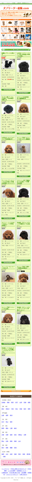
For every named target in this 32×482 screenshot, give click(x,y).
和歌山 (20, 434)
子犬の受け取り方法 (14, 472)
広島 (7, 441)
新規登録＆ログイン (25, 2)
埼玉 (16, 409)
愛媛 (11, 447)
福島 (29, 402)
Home (3, 2)
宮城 (25, 402)
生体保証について (21, 470)
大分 (7, 454)
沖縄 (4, 456)
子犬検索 (13, 2)
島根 (15, 441)
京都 (7, 434)
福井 (11, 421)
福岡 (3, 454)
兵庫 (25, 434)
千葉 (12, 409)
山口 (19, 441)
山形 (21, 402)
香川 (3, 447)
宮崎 (24, 454)
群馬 (29, 409)
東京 (3, 409)
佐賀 (11, 454)
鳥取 (11, 441)
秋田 (12, 402)
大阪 (3, 434)
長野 (7, 415)
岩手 (16, 402)
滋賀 (11, 434)
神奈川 (7, 409)
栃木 (25, 409)
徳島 (7, 447)
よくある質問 (11, 470)
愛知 (7, 428)
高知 (15, 447)
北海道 (3, 402)
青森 (8, 402)
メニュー (8, 2)
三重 (11, 428)
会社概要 (24, 472)
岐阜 (15, 428)
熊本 (19, 454)
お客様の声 (19, 2)
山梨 (3, 415)
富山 (7, 421)
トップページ (5, 468)
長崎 (15, 454)
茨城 (21, 409)
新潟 (11, 415)
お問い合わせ (23, 474)
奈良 (15, 434)
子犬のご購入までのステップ (18, 468)
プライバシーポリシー (12, 474)
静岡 (3, 428)
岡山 (3, 441)
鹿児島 (28, 454)
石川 (3, 421)
